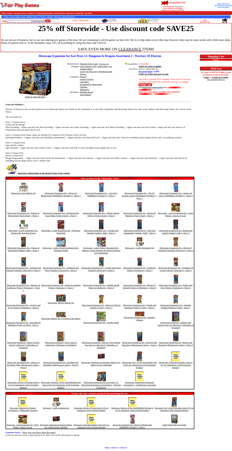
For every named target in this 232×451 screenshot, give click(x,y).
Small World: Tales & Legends (174, 425)
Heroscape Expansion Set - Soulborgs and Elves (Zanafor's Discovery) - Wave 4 (61, 269)
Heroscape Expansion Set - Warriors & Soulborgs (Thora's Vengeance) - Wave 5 (23, 288)
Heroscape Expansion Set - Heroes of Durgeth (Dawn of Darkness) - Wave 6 (139, 286)
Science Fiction (86, 79)
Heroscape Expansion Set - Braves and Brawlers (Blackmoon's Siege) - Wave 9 (176, 343)
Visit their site (104, 64)
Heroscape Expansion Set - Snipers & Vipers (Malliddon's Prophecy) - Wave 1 (175, 194)
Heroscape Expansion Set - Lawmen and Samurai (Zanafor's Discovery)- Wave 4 (23, 269)
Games (9, 13)
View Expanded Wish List (216, 79)
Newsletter (89, 13)
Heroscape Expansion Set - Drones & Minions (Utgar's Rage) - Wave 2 (140, 214)
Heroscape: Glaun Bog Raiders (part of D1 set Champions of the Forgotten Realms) (175, 365)
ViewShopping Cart (205, 21)
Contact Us (32, 13)
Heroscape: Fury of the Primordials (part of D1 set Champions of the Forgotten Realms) (139, 365)
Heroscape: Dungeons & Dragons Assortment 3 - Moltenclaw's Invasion (139, 383)
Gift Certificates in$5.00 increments (153, 20)
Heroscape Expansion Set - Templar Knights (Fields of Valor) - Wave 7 (175, 306)
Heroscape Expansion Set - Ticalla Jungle (101, 322)
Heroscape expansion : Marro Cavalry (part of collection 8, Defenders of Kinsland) (23, 345)
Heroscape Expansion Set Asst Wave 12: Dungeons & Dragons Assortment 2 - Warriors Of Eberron (101, 385)
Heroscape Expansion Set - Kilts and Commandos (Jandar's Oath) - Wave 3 (139, 231)
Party (36, 17)
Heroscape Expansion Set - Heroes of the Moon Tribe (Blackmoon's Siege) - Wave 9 (23, 365)
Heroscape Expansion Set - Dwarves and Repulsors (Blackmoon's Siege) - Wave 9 (139, 343)
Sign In (75, 20)
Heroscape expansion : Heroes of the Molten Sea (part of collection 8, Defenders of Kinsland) (101, 345)
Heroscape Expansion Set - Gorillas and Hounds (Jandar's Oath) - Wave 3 (101, 231)
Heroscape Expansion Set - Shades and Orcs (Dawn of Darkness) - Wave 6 (175, 286)
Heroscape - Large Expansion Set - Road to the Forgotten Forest (23, 231)
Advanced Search (68, 17)
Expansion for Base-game (91, 84)
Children (29, 17)
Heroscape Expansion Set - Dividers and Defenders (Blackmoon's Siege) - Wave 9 (61, 363)
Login (206, 77)
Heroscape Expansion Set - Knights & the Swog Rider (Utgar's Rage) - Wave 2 (61, 214)
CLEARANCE (130, 49)
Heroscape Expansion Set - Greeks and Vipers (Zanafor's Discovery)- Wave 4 (101, 269)
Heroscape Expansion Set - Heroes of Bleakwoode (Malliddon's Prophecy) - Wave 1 (61, 194)
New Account (84, 20)
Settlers (6, 17)
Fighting (83, 87)
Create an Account (220, 77)
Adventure (84, 82)
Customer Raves (59, 13)
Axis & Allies (15, 17)
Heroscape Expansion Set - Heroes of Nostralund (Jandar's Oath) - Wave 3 (23, 249)
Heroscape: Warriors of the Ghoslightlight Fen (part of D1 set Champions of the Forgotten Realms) (61, 385)
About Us (123, 448)
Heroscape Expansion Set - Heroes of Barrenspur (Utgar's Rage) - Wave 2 (23, 214)
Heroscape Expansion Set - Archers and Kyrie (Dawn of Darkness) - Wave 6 (23, 306)
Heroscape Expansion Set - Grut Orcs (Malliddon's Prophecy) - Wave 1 (101, 194)
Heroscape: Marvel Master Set (61, 303)
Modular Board (86, 92)
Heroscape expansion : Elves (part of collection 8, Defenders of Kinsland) (61, 343)
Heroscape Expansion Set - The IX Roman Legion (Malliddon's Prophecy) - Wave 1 (139, 196)
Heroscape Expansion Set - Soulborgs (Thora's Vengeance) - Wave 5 (139, 269)
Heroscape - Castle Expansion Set (139, 248)
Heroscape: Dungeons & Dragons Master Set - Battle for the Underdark (101, 363)
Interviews (70, 13)
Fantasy (83, 76)
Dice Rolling (85, 94)
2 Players (42, 17)
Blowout (58, 17)
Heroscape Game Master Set (23, 193)
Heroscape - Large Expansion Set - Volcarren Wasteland (61, 231)
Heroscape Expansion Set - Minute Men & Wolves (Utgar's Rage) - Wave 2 (101, 214)
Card (23, 17)
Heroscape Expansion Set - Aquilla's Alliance (139, 318)
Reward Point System (178, 2)
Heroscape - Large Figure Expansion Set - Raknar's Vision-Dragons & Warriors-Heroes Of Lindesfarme (101, 250)
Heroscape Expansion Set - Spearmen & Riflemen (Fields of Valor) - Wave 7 (23, 323)
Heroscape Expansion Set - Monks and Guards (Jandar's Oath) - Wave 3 (175, 231)
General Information (44, 13)
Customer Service (19, 13)
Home (3, 13)
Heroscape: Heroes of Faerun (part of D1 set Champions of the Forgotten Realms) (23, 385)
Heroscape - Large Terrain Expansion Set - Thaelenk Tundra (61, 249)
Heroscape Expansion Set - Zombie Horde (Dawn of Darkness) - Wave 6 (101, 286)
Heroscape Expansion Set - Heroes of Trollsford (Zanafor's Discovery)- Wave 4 (176, 249)
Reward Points (145, 71)
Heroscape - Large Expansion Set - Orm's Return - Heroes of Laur (175, 214)
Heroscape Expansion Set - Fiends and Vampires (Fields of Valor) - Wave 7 (139, 306)
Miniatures (84, 89)
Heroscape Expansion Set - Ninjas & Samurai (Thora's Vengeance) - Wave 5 (61, 286)
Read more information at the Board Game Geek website (37, 173)
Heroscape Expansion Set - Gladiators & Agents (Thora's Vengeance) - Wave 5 (175, 269)
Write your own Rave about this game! (39, 432)
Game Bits (79, 13)
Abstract (50, 17)
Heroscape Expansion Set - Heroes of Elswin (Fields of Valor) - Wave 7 (101, 306)
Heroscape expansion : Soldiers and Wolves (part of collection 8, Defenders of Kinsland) (176, 325)
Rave (180, 8)
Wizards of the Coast (89, 64)
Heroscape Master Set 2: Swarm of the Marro (60, 318)
